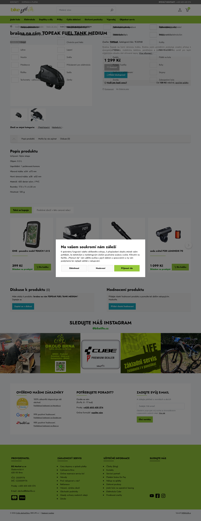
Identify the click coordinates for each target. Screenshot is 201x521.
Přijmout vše (127, 268)
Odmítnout (74, 268)
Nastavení (100, 268)
